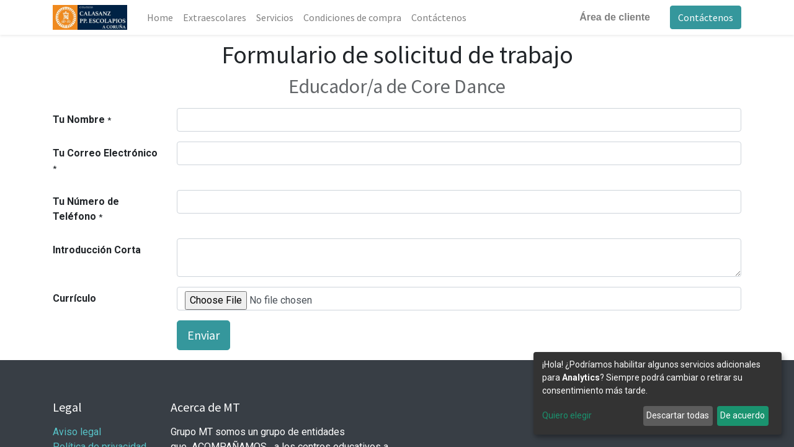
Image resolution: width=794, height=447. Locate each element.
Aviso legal (78, 432)
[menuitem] (160, 17)
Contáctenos (705, 17)
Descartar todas (677, 415)
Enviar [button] (203, 335)
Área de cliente (614, 17)
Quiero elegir (567, 415)
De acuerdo (742, 415)
